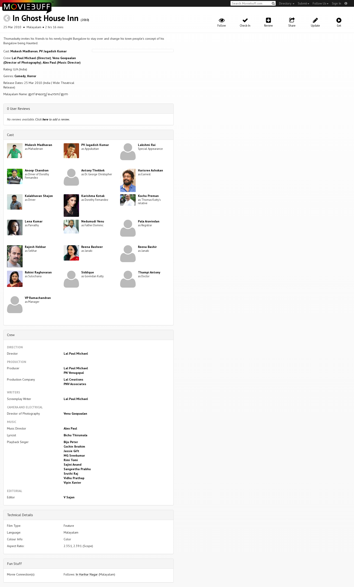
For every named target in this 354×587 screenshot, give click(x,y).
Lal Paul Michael (76, 353)
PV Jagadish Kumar (53, 51)
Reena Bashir (147, 247)
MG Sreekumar (74, 455)
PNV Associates (75, 384)
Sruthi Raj (71, 473)
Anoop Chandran (37, 170)
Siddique (87, 272)
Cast (10, 134)
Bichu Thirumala (75, 435)
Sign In (336, 3)
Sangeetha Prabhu (77, 469)
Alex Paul (70, 428)
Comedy (20, 76)
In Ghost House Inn (45, 18)
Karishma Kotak (93, 196)
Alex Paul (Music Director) (62, 62)
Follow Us (320, 3)
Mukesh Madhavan (24, 51)
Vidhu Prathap (74, 478)
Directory (286, 3)
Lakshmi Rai (147, 145)
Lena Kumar (33, 221)
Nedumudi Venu (92, 221)
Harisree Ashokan (150, 170)
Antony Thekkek (93, 170)
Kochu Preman (148, 196)
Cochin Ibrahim (74, 446)
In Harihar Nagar (87, 574)
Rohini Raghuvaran (38, 272)
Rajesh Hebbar (35, 247)
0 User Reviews (18, 108)
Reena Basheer (92, 247)
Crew (11, 335)
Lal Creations (73, 379)
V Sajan (69, 497)
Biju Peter (71, 442)
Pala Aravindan (148, 221)
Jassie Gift (71, 451)
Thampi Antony (149, 272)
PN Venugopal (74, 373)
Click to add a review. (52, 119)
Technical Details (20, 515)
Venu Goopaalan (75, 413)
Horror (31, 76)
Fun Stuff (14, 563)
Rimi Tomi (71, 460)
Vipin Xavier (72, 483)
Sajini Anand (73, 464)
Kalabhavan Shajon (39, 196)
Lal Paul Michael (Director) (31, 58)
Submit (303, 3)
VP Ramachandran (38, 298)
